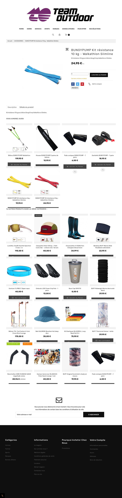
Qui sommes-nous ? (40, 449)
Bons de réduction (96, 460)
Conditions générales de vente (44, 456)
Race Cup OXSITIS (75, 288)
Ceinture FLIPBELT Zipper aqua (19, 288)
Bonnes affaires (68, 29)
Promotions (66, 448)
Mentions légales (39, 452)
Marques (56, 29)
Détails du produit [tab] (27, 107)
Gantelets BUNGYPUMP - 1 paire (103, 155)
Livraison (37, 463)
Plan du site (38, 474)
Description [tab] (12, 107)
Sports (47, 29)
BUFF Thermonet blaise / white (102, 331)
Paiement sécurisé (40, 460)
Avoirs (92, 453)
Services (38, 29)
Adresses (93, 456)
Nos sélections (94, 29)
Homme (29, 29)
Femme (21, 29)
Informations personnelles (98, 445)
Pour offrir (82, 29)
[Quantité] (80, 74)
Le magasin (38, 445)
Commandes (94, 449)
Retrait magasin (39, 467)
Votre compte (97, 440)
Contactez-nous (39, 470)
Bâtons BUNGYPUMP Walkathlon (19, 155)
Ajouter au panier (99, 75)
